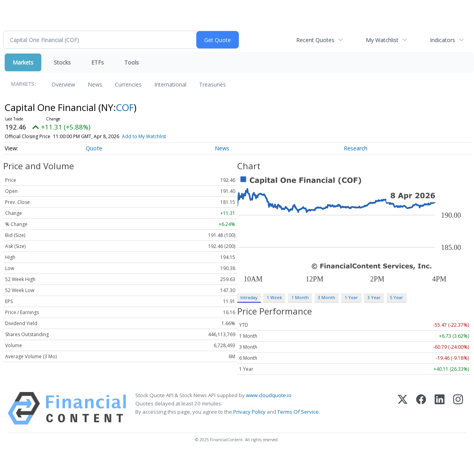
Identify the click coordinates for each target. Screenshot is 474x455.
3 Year (374, 297)
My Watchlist (382, 40)
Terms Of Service (298, 411)
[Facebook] (421, 408)
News (95, 84)
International (170, 84)
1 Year (351, 297)
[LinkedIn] (440, 408)
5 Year (396, 297)
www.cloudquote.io (268, 395)
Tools (131, 62)
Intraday (248, 297)
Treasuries (212, 84)
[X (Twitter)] (403, 408)
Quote (94, 148)
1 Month (300, 297)
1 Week (274, 297)
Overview (63, 84)
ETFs (97, 62)
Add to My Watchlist (144, 136)
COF (125, 107)
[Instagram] (458, 408)
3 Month (326, 297)
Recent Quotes (315, 40)
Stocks (62, 62)
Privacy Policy (249, 411)
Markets (23, 62)
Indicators (442, 40)
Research (355, 148)
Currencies (128, 84)
